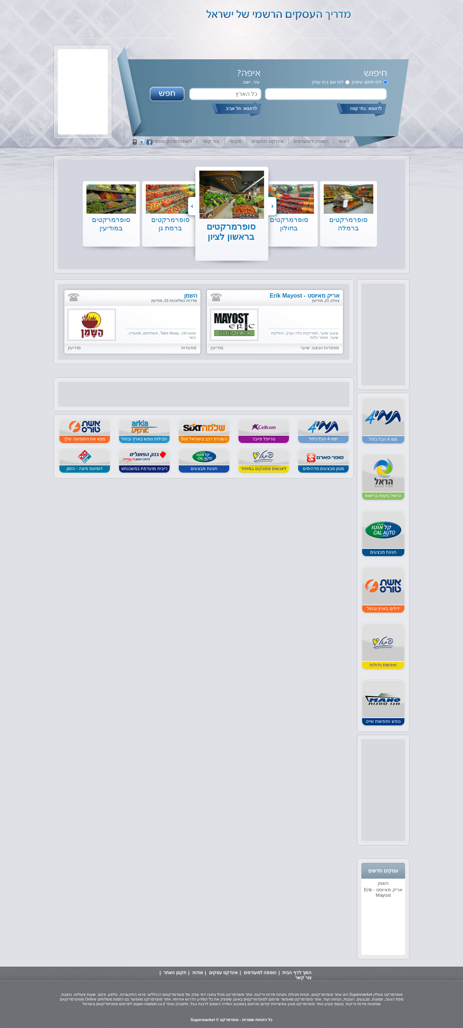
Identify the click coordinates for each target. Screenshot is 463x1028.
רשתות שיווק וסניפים (171, 141)
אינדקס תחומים (268, 141)
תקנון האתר (174, 972)
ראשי (344, 141)
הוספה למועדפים (311, 141)
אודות (197, 972)
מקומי (235, 141)
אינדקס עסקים (223, 972)
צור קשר (211, 141)
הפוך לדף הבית (297, 972)
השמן (383, 883)
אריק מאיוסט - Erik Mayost (383, 892)
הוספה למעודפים (260, 972)
